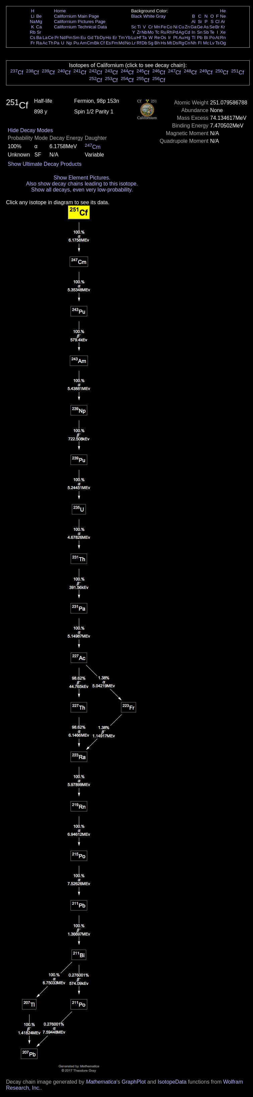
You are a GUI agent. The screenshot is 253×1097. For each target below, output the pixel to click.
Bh (157, 42)
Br (217, 26)
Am (83, 42)
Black (136, 16)
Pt (175, 37)
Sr (39, 32)
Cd (187, 32)
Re (157, 37)
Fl (199, 42)
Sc (134, 26)
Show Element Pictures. (82, 177)
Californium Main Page (76, 16)
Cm (90, 42)
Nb (144, 32)
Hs (163, 42)
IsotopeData (172, 1082)
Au (181, 37)
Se (212, 26)
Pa (56, 42)
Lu (133, 37)
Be (38, 16)
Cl (217, 21)
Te (212, 32)
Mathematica (101, 1082)
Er (114, 37)
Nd (63, 37)
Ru (163, 32)
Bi (206, 37)
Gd (90, 37)
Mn (157, 26)
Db (144, 42)
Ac (45, 42)
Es (108, 42)
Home (60, 10)
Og (223, 42)
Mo (151, 32)
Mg (39, 21)
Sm (76, 37)
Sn (199, 32)
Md (121, 42)
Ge (200, 26)
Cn (187, 42)
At (217, 37)
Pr (57, 37)
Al (193, 21)
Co (169, 26)
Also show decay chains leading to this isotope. (82, 184)
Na (32, 21)
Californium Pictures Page (79, 21)
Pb (199, 37)
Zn (187, 26)
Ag (181, 32)
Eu (83, 37)
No (128, 42)
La (45, 37)
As (206, 26)
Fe (163, 26)
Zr (139, 32)
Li (32, 16)
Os (163, 37)
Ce (51, 37)
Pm (69, 37)
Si (200, 21)
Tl (193, 37)
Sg (150, 42)
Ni (175, 26)
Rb (32, 32)
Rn (223, 37)
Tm (121, 37)
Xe (223, 32)
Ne (223, 16)
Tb (96, 37)
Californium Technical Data (80, 26)
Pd (175, 32)
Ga (193, 26)
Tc (157, 32)
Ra (39, 42)
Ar (223, 21)
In (193, 32)
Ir (169, 37)
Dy (102, 37)
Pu (76, 42)
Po (212, 37)
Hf (139, 37)
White (149, 16)
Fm (114, 42)
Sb (206, 32)
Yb (128, 37)
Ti (139, 26)
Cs (32, 37)
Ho (108, 37)
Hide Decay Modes (30, 130)
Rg (181, 42)
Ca (39, 26)
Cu (181, 26)
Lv (212, 42)
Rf (139, 42)
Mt (169, 42)
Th (51, 42)
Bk (96, 42)
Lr (134, 42)
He (223, 10)
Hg (187, 37)
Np (69, 42)
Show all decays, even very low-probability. (82, 190)
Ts (217, 42)
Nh (193, 42)
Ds (175, 42)
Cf (102, 42)
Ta (144, 37)
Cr (150, 26)
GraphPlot (133, 1082)
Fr (32, 42)
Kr (223, 26)
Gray (161, 16)
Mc (206, 42)
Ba (38, 37)
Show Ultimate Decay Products (45, 164)
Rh (169, 32)
